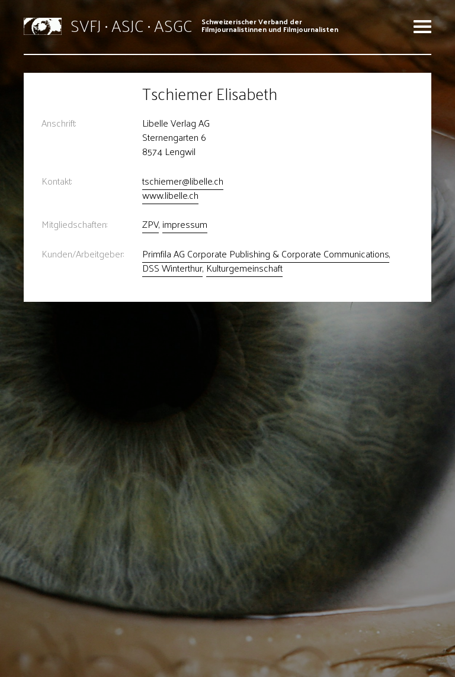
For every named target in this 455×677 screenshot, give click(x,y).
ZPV (150, 224)
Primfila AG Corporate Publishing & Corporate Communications (265, 253)
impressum (184, 224)
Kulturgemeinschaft (244, 267)
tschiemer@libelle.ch (182, 180)
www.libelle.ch (170, 195)
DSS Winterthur (172, 267)
